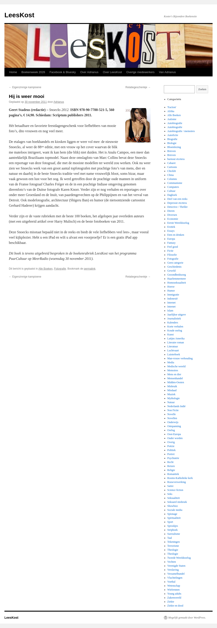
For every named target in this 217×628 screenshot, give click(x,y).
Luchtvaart (173, 350)
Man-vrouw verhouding (180, 358)
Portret (171, 454)
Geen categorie (175, 262)
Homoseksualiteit (176, 282)
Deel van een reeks (177, 198)
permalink (89, 268)
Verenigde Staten (176, 565)
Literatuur (172, 346)
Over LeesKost (112, 72)
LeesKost (19, 15)
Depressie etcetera (177, 202)
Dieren (171, 210)
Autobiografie (174, 123)
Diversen (172, 214)
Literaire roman (175, 342)
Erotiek (171, 226)
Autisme (171, 119)
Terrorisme (173, 545)
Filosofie (172, 254)
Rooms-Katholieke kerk (180, 478)
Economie (172, 218)
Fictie (170, 250)
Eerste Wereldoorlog (178, 222)
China (170, 175)
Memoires (172, 370)
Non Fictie (173, 410)
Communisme (174, 183)
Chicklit (171, 171)
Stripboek (172, 529)
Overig (171, 442)
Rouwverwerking (176, 482)
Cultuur (171, 190)
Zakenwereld (174, 597)
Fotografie (60, 268)
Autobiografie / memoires (181, 131)
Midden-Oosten (175, 382)
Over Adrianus (89, 72)
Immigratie (173, 294)
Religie (171, 470)
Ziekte (170, 601)
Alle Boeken (45, 268)
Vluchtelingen (174, 577)
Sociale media (174, 509)
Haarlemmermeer (176, 278)
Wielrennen (173, 589)
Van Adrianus (167, 72)
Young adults (174, 593)
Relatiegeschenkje (138, 87)
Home (13, 72)
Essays (171, 230)
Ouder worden (175, 438)
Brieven (171, 151)
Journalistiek (174, 318)
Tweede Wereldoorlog (179, 557)
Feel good (172, 246)
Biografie (172, 139)
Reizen (171, 466)
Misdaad (171, 390)
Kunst (170, 334)
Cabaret (171, 163)
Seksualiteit (173, 498)
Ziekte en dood (175, 605)
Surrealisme (173, 533)
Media (170, 362)
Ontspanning (174, 426)
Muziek (171, 394)
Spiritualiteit (174, 517)
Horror (171, 286)
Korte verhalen (175, 326)
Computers (173, 187)
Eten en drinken (175, 234)
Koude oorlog (174, 330)
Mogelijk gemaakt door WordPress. (187, 617)
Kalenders (172, 322)
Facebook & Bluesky (63, 72)
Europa (171, 238)
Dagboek (172, 194)
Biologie (171, 143)
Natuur (171, 402)
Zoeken (202, 89)
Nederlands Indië (176, 406)
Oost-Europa (174, 434)
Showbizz (172, 505)
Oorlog (171, 430)
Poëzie (170, 446)
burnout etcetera (176, 159)
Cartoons (172, 167)
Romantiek (173, 474)
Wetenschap (173, 585)
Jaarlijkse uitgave (176, 314)
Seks (169, 494)
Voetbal (171, 581)
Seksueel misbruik (177, 502)
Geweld (171, 270)
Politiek (171, 450)
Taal (169, 537)
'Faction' (171, 107)
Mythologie (173, 398)
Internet (171, 302)
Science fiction (175, 490)
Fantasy (171, 242)
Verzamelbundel (176, 573)
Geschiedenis (174, 266)
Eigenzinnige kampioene (25, 87)
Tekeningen (173, 541)
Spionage (172, 513)
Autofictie (172, 135)
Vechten (171, 561)
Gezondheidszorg (176, 274)
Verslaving (173, 569)
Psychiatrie (173, 458)
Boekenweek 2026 (33, 72)
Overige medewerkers (140, 72)
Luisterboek (173, 354)
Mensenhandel (175, 378)
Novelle (171, 414)
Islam (170, 310)
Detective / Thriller (177, 206)
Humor (171, 290)
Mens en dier (174, 374)
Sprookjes (172, 525)
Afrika (170, 111)
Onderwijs (172, 422)
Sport (170, 521)
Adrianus (59, 101)
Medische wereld (176, 366)
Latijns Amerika (176, 338)
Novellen (172, 418)
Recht (170, 462)
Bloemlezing (174, 147)
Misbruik (172, 386)
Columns (172, 179)
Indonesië (172, 298)
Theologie (172, 549)
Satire (170, 486)
